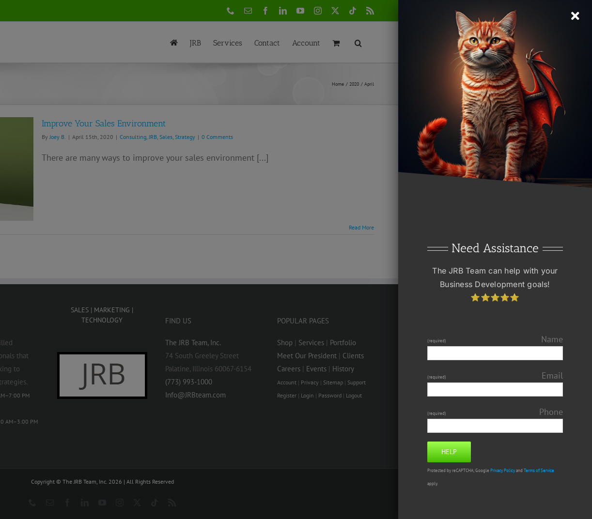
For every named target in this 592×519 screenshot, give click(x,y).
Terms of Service (539, 470)
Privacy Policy (502, 470)
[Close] (575, 16)
